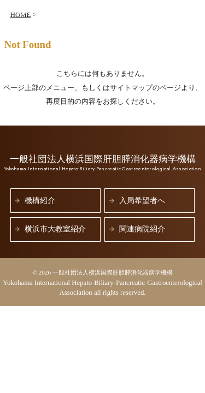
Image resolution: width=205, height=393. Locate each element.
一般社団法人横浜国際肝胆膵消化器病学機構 (81, 16)
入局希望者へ (142, 200)
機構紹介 (40, 200)
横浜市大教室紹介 (55, 229)
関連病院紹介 (142, 229)
